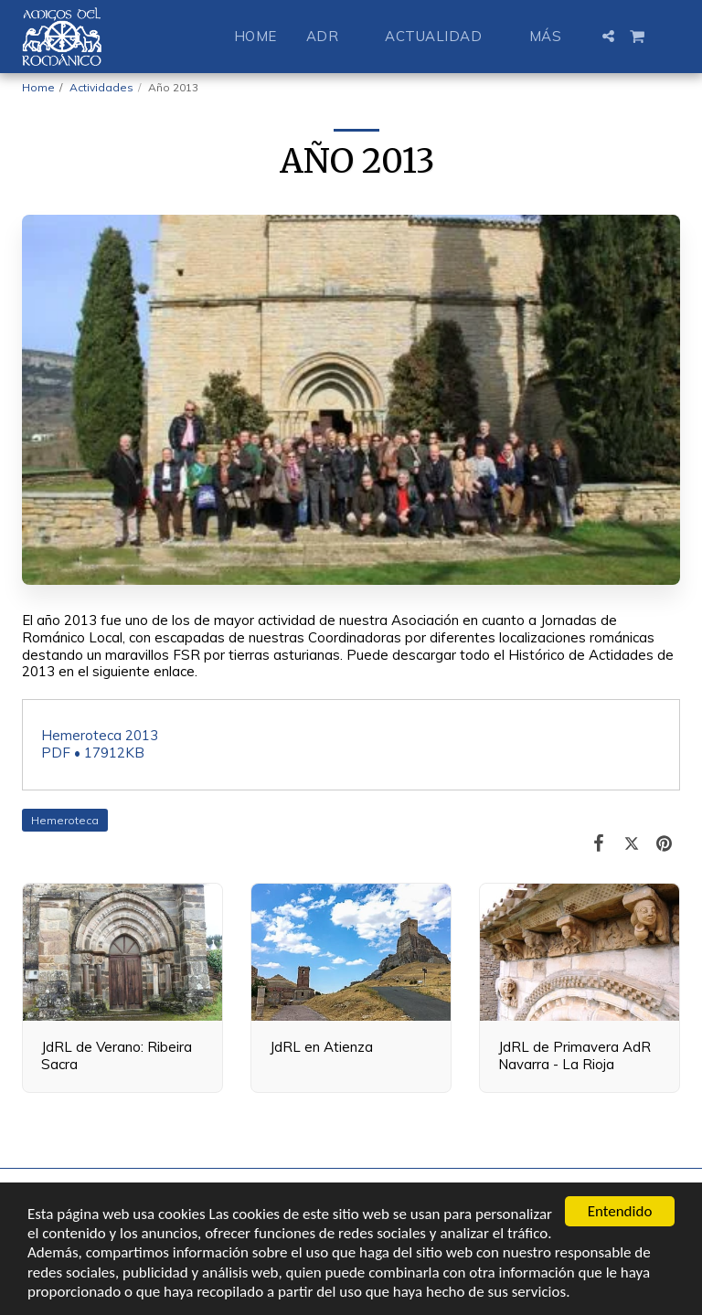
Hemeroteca (65, 820)
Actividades (101, 87)
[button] (331, 36)
